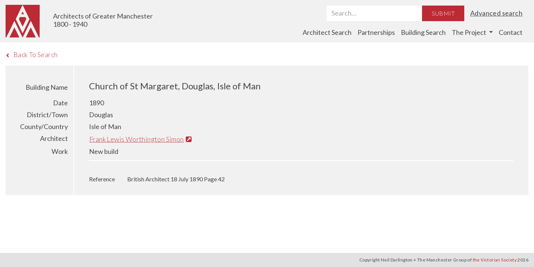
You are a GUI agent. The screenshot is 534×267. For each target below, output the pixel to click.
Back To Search (31, 54)
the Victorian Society (495, 260)
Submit (443, 13)
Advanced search (496, 13)
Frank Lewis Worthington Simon (140, 139)
